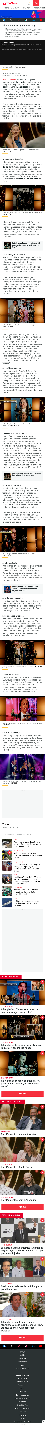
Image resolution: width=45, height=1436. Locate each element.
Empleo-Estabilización (22, 1398)
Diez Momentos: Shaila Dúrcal (22, 1149)
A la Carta (15, 8)
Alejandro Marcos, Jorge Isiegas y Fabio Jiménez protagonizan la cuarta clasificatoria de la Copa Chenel (7, 866)
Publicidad (22, 1391)
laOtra (22, 1365)
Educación (18, 887)
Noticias (5, 8)
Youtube (41, 20)
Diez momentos (7, 1006)
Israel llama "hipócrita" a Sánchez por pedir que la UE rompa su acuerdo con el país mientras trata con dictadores (7, 878)
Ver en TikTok (26, 1346)
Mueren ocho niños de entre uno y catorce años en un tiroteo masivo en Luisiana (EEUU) (7, 843)
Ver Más (22, 1093)
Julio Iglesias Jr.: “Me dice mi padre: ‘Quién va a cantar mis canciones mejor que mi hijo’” (7, 589)
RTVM (22, 1352)
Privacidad (22, 1412)
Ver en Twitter (12, 1346)
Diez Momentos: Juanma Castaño (22, 1117)
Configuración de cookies (22, 1422)
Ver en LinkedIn (33, 1346)
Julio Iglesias (7, 827)
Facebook (3, 20)
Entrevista (5, 1131)
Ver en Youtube (41, 1346)
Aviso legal (22, 1415)
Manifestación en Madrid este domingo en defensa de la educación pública (7, 891)
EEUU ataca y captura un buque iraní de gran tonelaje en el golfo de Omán (7, 902)
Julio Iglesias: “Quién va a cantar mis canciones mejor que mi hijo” (20, 1011)
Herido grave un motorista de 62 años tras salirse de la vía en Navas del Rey (7, 855)
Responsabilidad (22, 1381)
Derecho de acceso (22, 1395)
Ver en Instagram (19, 1346)
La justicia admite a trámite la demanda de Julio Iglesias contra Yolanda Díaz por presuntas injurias (22, 1230)
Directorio (22, 1388)
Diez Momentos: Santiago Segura (22, 1182)
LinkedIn (33, 20)
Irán (15, 898)
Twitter (11, 20)
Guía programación (22, 1368)
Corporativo (22, 1375)
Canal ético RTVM (22, 1405)
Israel (16, 874)
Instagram (18, 20)
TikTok (25, 20)
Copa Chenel (18, 862)
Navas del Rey (19, 851)
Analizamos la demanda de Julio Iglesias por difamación (22, 1269)
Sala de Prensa (22, 1378)
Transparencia (22, 1385)
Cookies (22, 1418)
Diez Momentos (9, 80)
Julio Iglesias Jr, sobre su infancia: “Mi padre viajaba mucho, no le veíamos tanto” (7, 245)
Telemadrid (22, 1358)
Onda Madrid (26, 8)
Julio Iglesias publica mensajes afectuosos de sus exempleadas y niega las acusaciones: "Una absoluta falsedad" (22, 1304)
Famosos (16, 827)
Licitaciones (22, 1402)
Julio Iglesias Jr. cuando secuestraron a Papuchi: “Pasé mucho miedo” (7, 476)
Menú (42, 3)
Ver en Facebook (4, 1346)
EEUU (15, 839)
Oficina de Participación (22, 1408)
